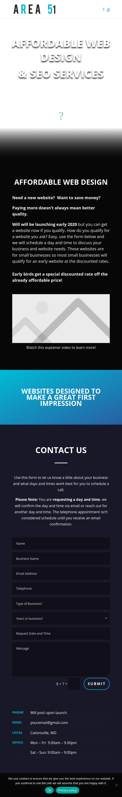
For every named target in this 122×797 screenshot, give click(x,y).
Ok (49, 790)
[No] (116, 785)
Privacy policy (67, 790)
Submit (97, 683)
